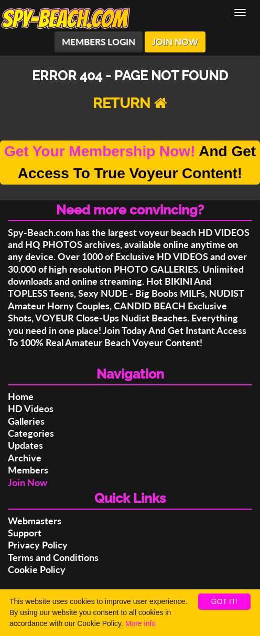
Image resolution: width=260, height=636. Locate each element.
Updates (25, 445)
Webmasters (34, 520)
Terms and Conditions (53, 557)
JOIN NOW (175, 41)
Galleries (26, 421)
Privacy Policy (38, 545)
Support (24, 532)
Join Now (27, 482)
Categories (31, 433)
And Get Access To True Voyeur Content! (130, 162)
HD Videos (30, 408)
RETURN (130, 103)
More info (140, 623)
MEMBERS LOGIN (98, 41)
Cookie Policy (37, 569)
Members (28, 470)
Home (21, 396)
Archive (24, 457)
